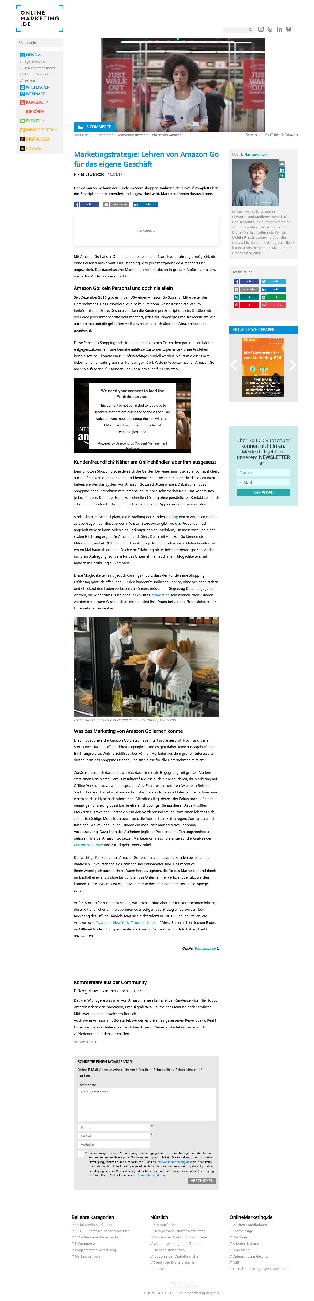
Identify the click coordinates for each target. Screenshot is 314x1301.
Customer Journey (88, 844)
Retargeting (160, 595)
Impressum (242, 1250)
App (174, 516)
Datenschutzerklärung (151, 1175)
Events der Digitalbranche (174, 1263)
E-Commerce (103, 135)
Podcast (160, 1269)
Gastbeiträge (243, 1231)
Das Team (240, 1237)
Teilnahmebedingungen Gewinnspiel (262, 1269)
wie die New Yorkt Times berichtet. (129, 922)
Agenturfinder (165, 1225)
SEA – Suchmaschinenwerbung (99, 1237)
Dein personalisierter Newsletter (179, 1231)
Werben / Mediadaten (250, 1225)
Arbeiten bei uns (246, 1244)
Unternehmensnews (39, 68)
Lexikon (29, 81)
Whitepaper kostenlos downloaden (181, 1237)
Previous (236, 365)
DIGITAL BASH (38, 139)
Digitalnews (32, 62)
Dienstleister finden (169, 1250)
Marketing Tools (87, 1256)
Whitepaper (37, 87)
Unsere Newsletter (38, 74)
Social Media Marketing (93, 1225)
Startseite (81, 135)
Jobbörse (35, 111)
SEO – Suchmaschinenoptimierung (102, 1231)
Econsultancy (205, 948)
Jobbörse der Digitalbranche (176, 1256)
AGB (236, 1263)
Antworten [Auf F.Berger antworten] (83, 1041)
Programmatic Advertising (95, 1250)
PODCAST (34, 148)
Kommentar (87, 1085)
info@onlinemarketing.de (173, 1162)
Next (290, 365)
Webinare (35, 94)
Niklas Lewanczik (254, 154)
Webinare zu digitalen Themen (178, 1244)
